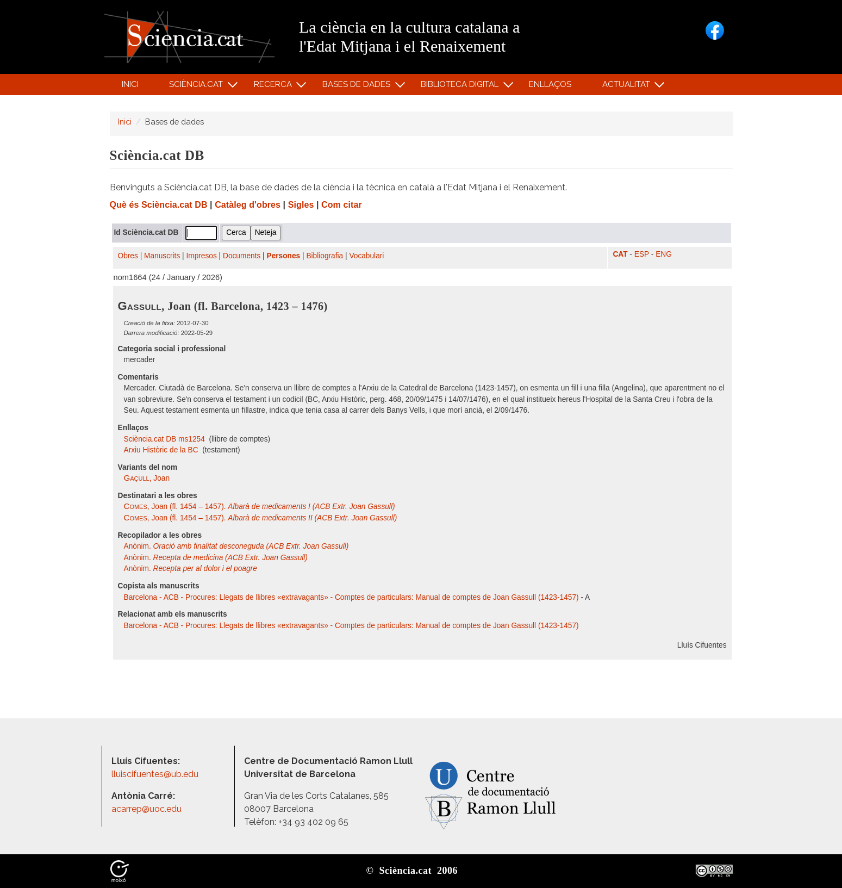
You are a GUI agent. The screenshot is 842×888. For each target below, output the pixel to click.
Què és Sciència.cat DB (159, 204)
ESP (641, 254)
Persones (284, 256)
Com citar (341, 204)
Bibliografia (324, 256)
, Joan (147, 478)
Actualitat (627, 86)
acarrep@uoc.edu (146, 809)
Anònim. (236, 546)
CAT (620, 254)
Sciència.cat (198, 86)
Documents (241, 256)
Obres (128, 256)
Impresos (201, 256)
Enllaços (550, 84)
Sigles (301, 204)
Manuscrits (162, 256)
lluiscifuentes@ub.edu (156, 774)
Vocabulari (366, 256)
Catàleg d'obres (247, 204)
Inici (130, 84)
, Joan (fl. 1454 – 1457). (259, 506)
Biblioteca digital (461, 86)
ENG (664, 254)
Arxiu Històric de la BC (162, 450)
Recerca (274, 86)
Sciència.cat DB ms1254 (165, 439)
